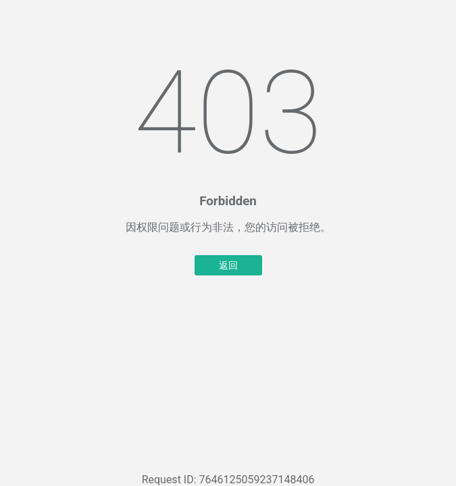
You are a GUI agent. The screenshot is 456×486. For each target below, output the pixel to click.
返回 (228, 265)
